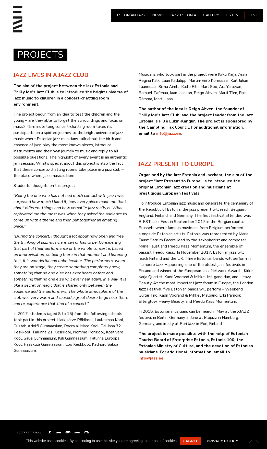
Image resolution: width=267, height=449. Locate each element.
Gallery (211, 15)
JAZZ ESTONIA (183, 15)
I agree (190, 441)
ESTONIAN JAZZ (131, 15)
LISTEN (232, 15)
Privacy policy (222, 441)
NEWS (158, 15)
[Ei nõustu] (256, 441)
